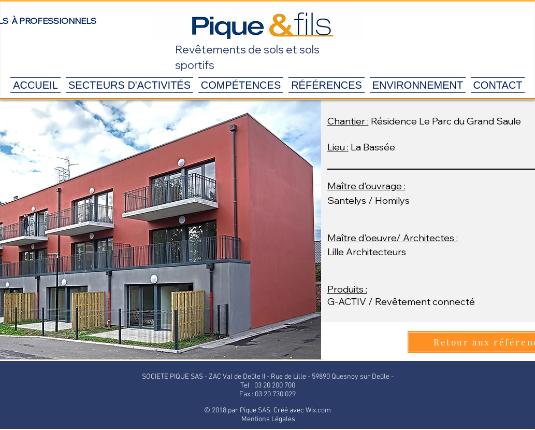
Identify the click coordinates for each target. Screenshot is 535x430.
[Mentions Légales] (268, 419)
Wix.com (318, 410)
